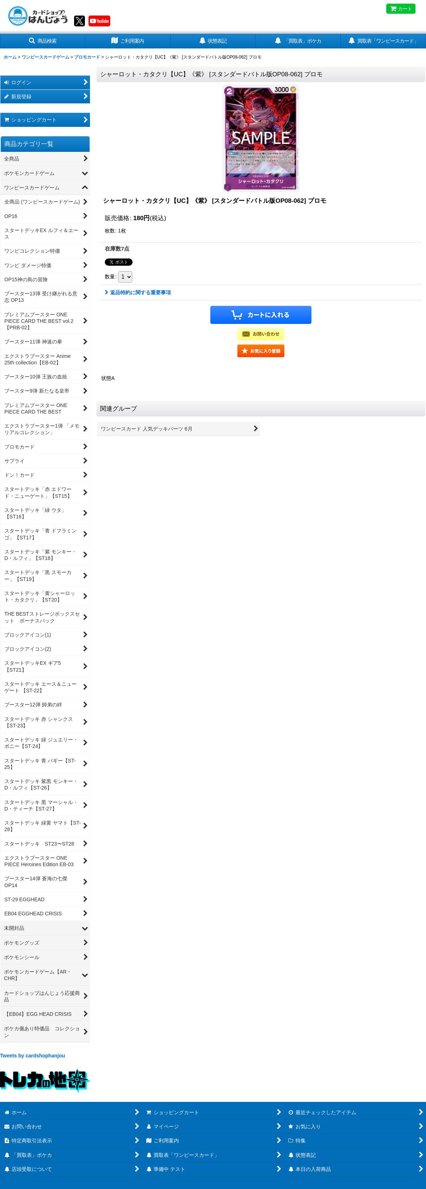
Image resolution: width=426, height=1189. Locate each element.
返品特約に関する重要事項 (138, 292)
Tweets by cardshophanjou (32, 1055)
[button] (42, 41)
